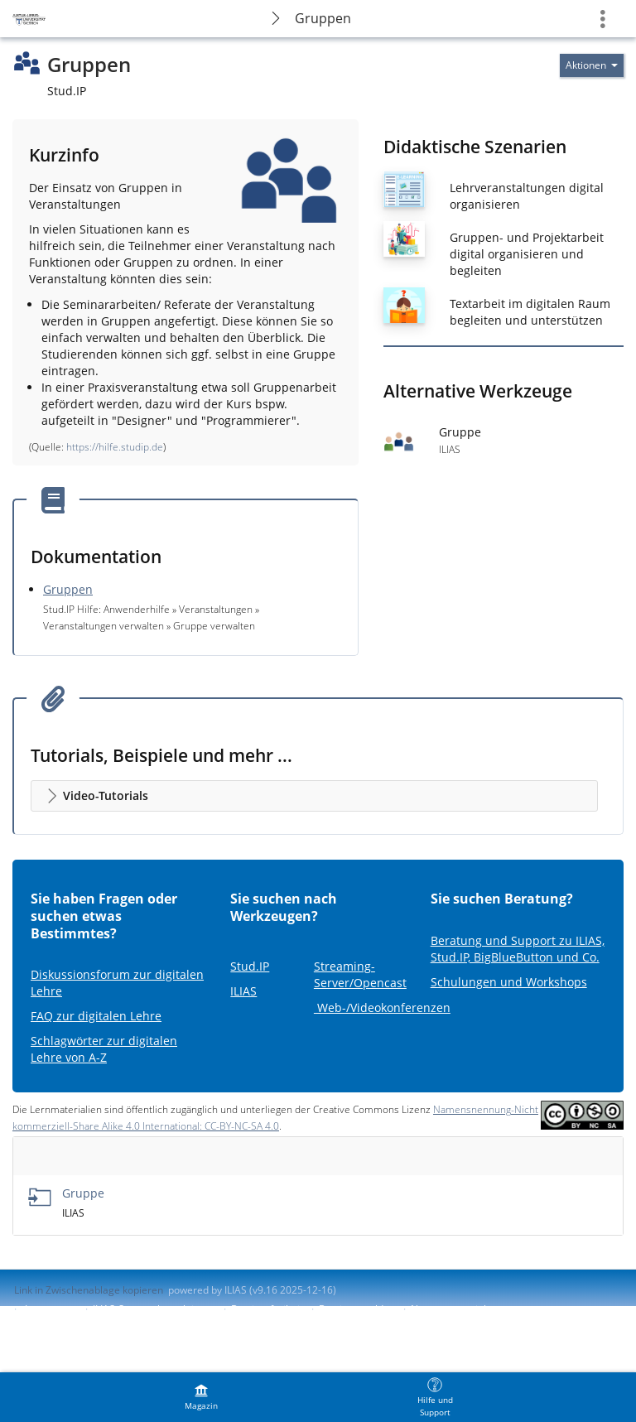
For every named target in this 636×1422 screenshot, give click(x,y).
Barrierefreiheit (267, 1309)
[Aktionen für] (592, 65)
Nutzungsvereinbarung (464, 1309)
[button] (314, 796)
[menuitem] (201, 1397)
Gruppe (83, 1193)
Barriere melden (357, 1309)
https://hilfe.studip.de (114, 447)
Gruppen (323, 18)
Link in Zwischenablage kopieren (88, 1290)
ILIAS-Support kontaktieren (154, 1309)
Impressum (51, 1309)
